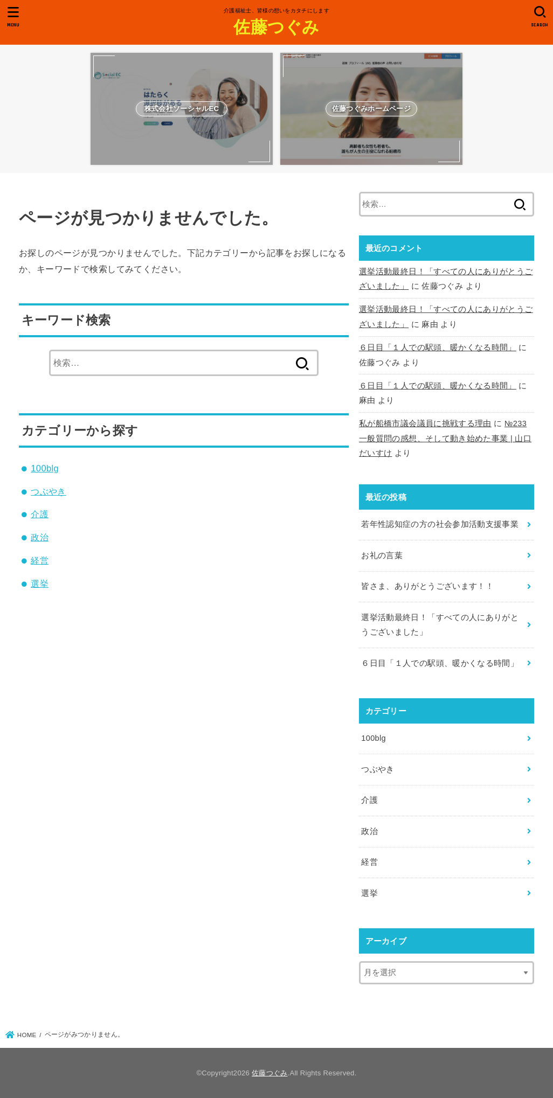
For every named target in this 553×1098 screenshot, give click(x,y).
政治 (40, 537)
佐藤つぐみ (276, 26)
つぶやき (48, 491)
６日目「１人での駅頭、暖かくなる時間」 (437, 347)
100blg (45, 468)
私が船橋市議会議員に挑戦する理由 (425, 423)
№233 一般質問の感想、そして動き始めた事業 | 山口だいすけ (445, 438)
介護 (40, 514)
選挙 (40, 583)
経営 (40, 560)
